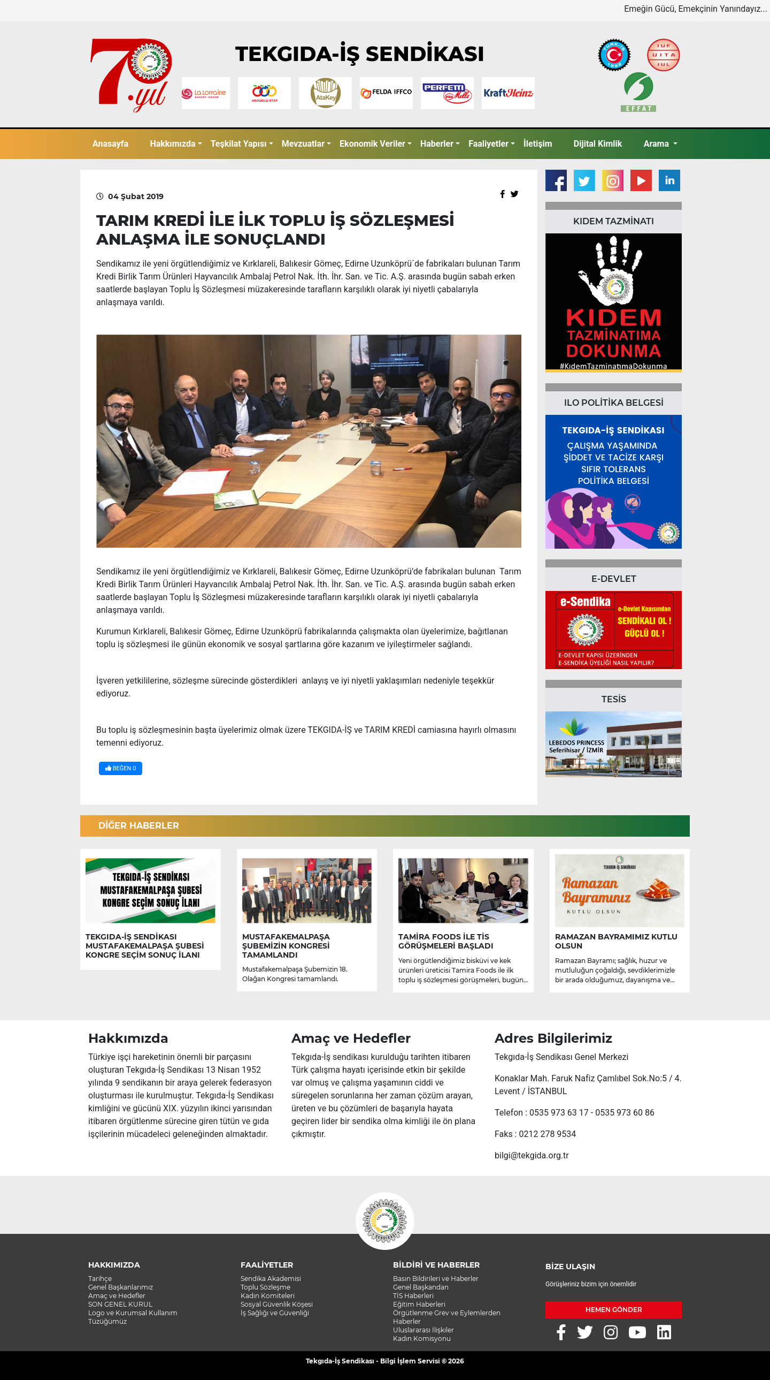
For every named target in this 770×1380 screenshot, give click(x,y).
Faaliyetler (488, 144)
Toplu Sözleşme (265, 1287)
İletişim (537, 144)
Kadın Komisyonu (422, 1338)
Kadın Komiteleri (268, 1296)
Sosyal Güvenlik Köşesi (277, 1304)
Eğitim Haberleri (419, 1304)
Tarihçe (100, 1279)
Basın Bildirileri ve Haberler (436, 1279)
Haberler (436, 144)
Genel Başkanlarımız (120, 1287)
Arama (657, 144)
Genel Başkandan (421, 1287)
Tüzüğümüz (107, 1321)
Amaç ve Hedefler (116, 1296)
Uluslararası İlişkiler (423, 1330)
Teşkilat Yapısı (239, 144)
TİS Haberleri (413, 1296)
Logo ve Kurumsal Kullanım (133, 1313)
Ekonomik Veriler (372, 144)
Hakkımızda (172, 144)
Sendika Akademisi (271, 1279)
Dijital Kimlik (598, 144)
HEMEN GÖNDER (614, 1310)
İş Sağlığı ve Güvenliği (275, 1313)
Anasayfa (110, 144)
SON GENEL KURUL (120, 1304)
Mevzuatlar (303, 144)
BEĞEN (120, 768)
